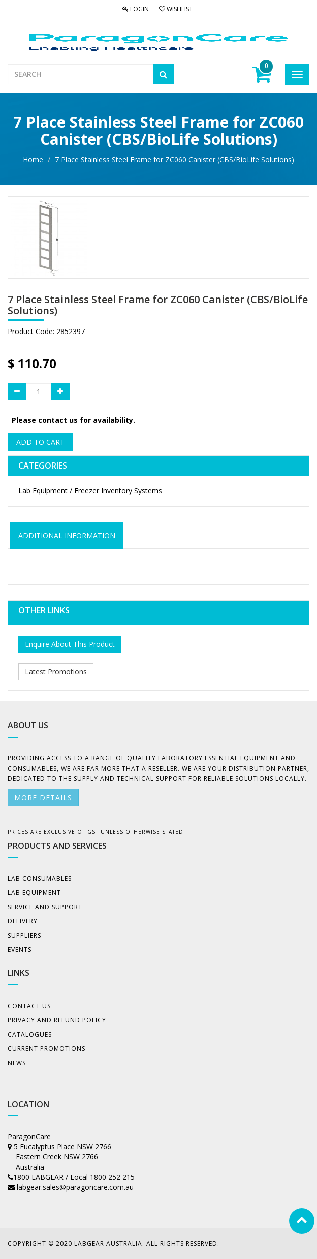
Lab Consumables (40, 878)
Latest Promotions (56, 671)
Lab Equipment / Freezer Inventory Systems (90, 490)
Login (135, 9)
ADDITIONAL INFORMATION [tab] (66, 535)
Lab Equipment (34, 892)
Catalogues (30, 1034)
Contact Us (29, 1006)
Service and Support (45, 907)
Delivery (23, 921)
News (17, 1062)
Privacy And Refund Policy (57, 1020)
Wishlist (176, 9)
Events (19, 949)
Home (33, 159)
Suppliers (24, 935)
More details (43, 797)
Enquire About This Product (70, 644)
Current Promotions (46, 1048)
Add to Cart (40, 442)
